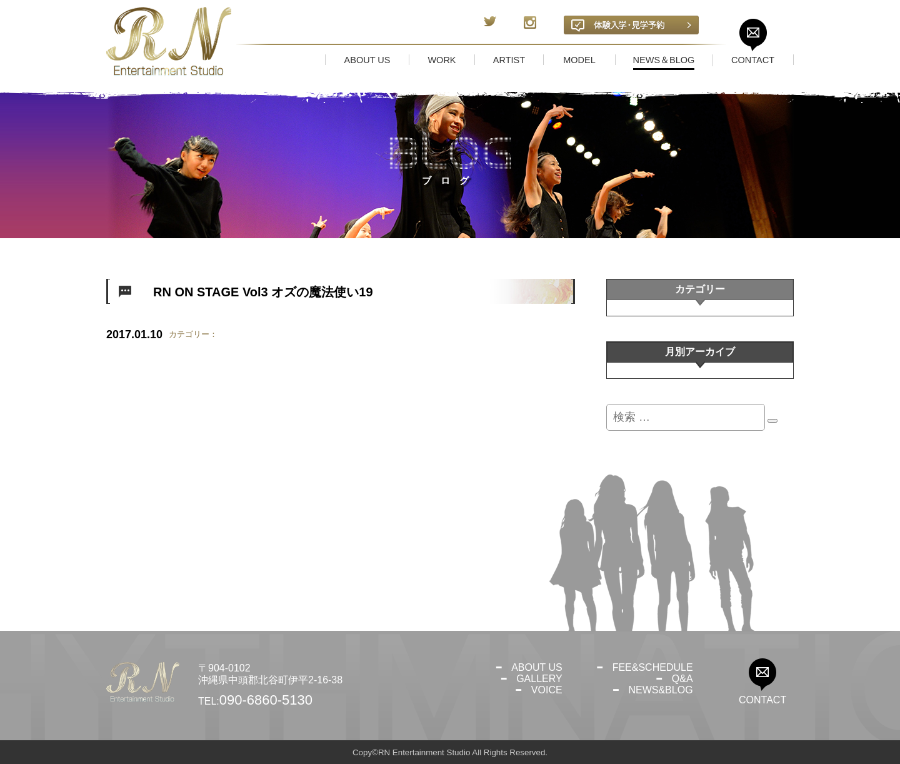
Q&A (682, 678)
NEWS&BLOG (660, 690)
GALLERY (539, 678)
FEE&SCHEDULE (652, 667)
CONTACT (762, 700)
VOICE (546, 690)
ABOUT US (536, 667)
